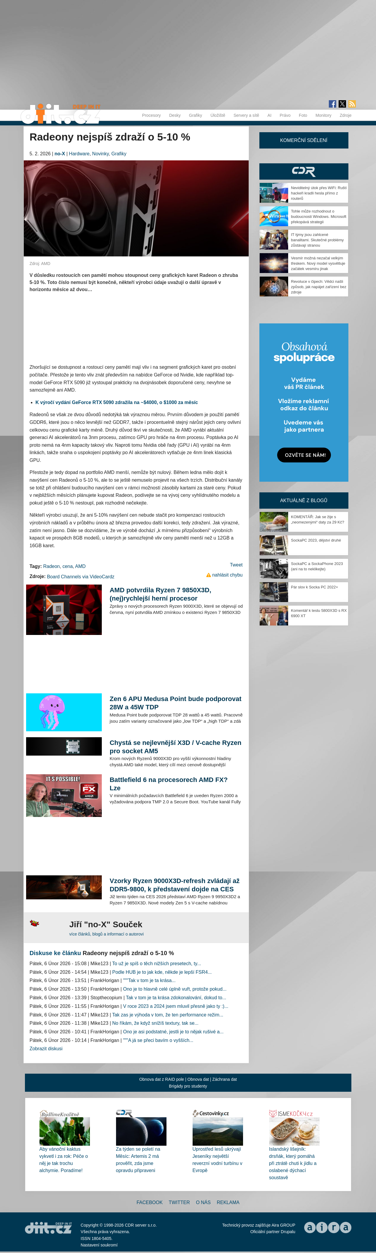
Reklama (228, 1202)
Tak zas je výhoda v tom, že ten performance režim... (167, 1014)
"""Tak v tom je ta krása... (149, 980)
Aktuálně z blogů (303, 500)
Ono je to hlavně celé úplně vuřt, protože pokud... (175, 989)
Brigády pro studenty (188, 1086)
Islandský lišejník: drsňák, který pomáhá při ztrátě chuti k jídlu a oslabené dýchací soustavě (293, 1163)
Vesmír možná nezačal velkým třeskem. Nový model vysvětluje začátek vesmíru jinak (318, 263)
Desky (175, 115)
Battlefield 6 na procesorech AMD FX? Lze (169, 784)
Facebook (150, 1202)
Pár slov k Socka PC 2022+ (314, 587)
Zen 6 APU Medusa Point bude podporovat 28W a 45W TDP (175, 703)
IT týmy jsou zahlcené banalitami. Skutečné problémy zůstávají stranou (317, 240)
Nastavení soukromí (99, 1245)
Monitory (323, 115)
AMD (80, 566)
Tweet (236, 564)
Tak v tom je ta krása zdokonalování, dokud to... (176, 997)
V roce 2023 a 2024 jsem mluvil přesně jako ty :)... (176, 1006)
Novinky (100, 153)
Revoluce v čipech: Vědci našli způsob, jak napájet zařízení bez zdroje (318, 286)
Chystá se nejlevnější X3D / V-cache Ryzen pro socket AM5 (175, 747)
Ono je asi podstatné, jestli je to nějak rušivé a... (173, 1031)
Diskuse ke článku (55, 953)
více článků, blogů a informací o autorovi (106, 934)
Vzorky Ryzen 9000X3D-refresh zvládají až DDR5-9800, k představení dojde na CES (174, 885)
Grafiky (195, 115)
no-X (60, 153)
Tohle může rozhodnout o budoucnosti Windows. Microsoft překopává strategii (318, 216)
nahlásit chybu (227, 574)
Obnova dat (198, 1079)
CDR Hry (303, 171)
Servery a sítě (246, 115)
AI (269, 115)
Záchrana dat (224, 1079)
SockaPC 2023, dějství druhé (316, 540)
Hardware (79, 153)
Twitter (179, 1202)
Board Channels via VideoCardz (80, 576)
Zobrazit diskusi (46, 1048)
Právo (285, 115)
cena (67, 566)
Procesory (151, 115)
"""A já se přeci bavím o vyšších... (158, 1040)
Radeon (51, 566)
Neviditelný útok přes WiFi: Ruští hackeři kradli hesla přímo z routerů (319, 193)
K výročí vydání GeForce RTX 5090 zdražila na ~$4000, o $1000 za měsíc (117, 402)
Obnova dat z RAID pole (161, 1079)
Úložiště (217, 115)
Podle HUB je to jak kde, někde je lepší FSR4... (162, 972)
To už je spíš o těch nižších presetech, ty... (156, 963)
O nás (203, 1202)
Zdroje (346, 115)
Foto (303, 115)
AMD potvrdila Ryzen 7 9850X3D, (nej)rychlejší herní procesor (160, 594)
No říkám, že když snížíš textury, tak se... (155, 1023)
